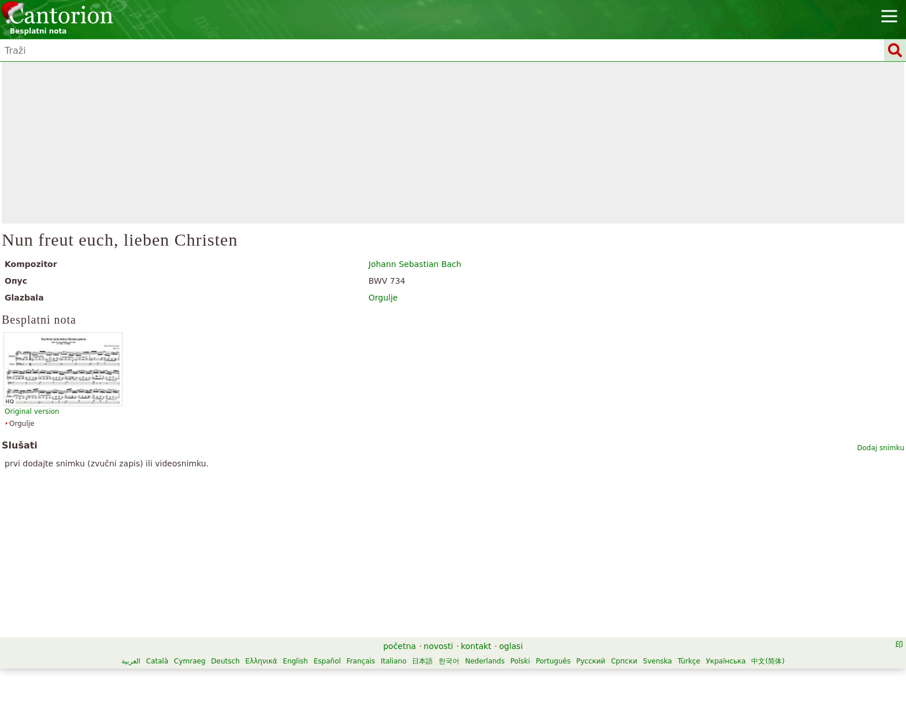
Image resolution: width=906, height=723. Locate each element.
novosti (438, 646)
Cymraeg (189, 661)
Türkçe (689, 661)
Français (361, 661)
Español (327, 661)
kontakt (476, 646)
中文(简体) (767, 661)
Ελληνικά (261, 661)
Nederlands (484, 661)
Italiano (394, 661)
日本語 (422, 661)
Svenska (657, 661)
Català (157, 661)
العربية (130, 661)
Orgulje (383, 297)
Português (553, 661)
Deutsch (225, 661)
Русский (590, 661)
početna (399, 646)
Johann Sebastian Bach (415, 264)
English (295, 661)
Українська (726, 661)
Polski (520, 661)
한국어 (449, 661)
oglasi (511, 646)
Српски (624, 661)
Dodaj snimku (880, 448)
